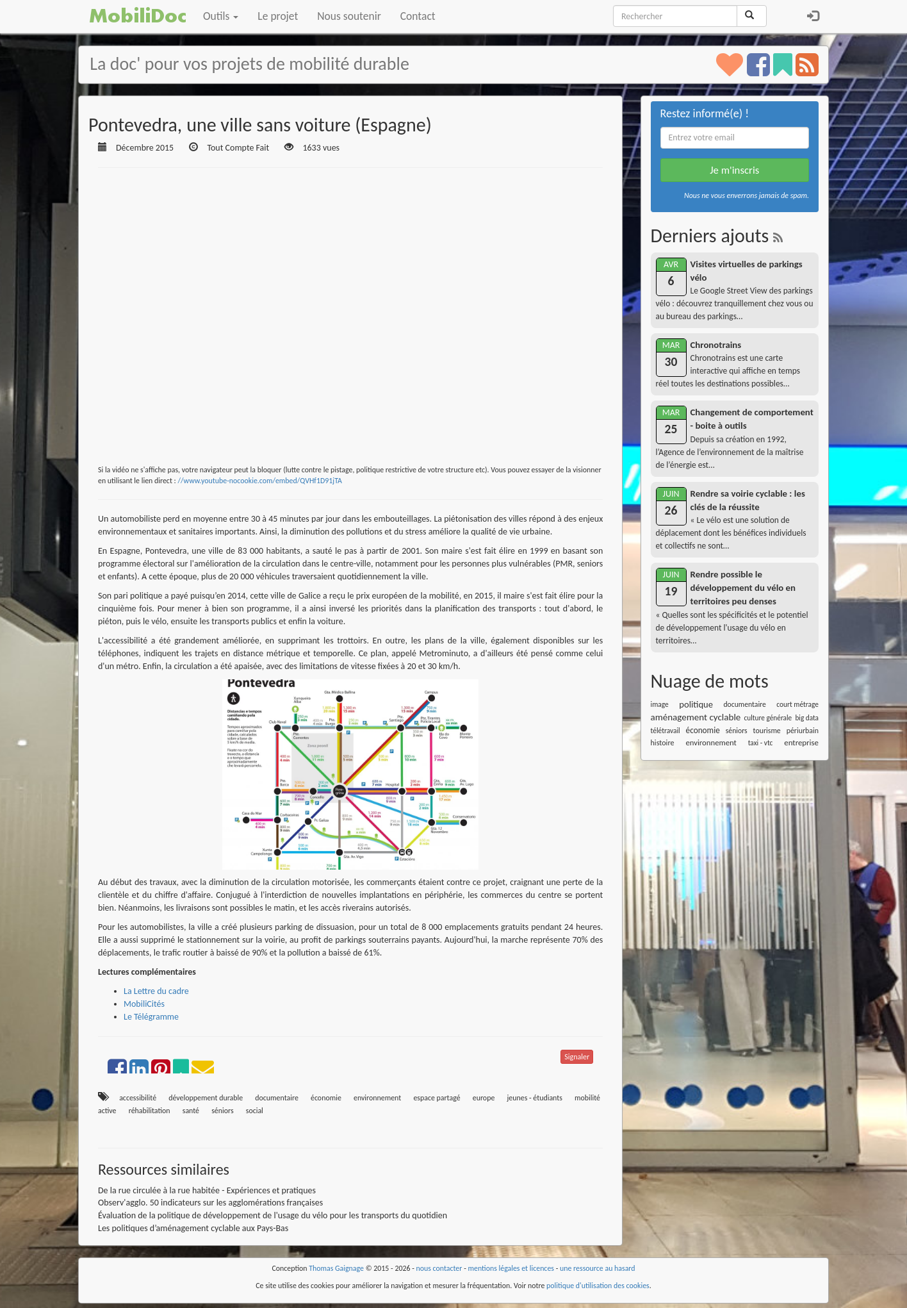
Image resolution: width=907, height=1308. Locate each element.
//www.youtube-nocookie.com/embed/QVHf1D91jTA (259, 480)
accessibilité (137, 1097)
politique (696, 704)
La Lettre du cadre (156, 991)
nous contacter (439, 1268)
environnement (377, 1097)
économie (326, 1097)
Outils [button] (220, 16)
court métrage (797, 704)
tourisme (767, 730)
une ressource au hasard (597, 1268)
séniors (222, 1110)
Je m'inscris (734, 170)
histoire (662, 742)
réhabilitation (149, 1110)
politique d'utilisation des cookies (598, 1285)
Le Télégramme (151, 1016)
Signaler (576, 1056)
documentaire (276, 1097)
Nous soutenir (348, 16)
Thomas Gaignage (336, 1268)
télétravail (665, 730)
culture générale (768, 717)
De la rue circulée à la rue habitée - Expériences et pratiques (207, 1190)
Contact (418, 16)
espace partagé (436, 1097)
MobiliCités (144, 1003)
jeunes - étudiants (534, 1097)
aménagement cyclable (696, 717)
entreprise (801, 742)
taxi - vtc (760, 742)
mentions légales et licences (511, 1268)
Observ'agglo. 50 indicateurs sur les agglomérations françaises (210, 1202)
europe (484, 1097)
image (660, 704)
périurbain (803, 730)
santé (191, 1110)
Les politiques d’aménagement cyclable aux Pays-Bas (193, 1228)
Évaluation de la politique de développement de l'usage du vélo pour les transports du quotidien (272, 1215)
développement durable (205, 1097)
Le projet (277, 16)
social (254, 1110)
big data (807, 717)
